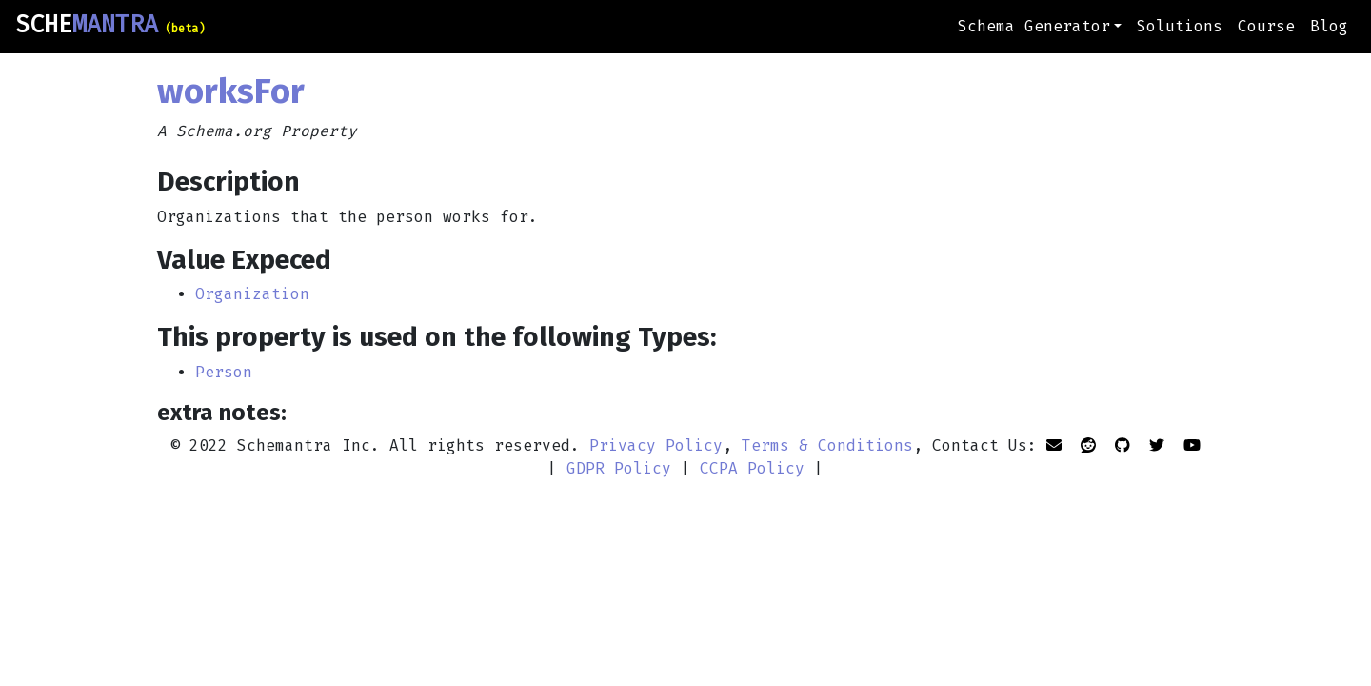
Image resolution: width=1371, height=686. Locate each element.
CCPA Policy (752, 468)
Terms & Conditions (827, 445)
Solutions (1179, 26)
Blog (1329, 26)
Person (223, 372)
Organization (252, 294)
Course (1266, 26)
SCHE (110, 24)
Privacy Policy (656, 445)
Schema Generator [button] (1034, 26)
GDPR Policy (618, 468)
